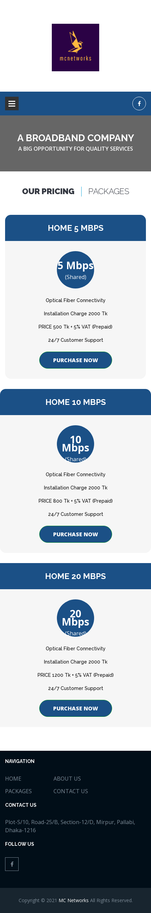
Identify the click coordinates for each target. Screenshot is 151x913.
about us (67, 778)
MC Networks (74, 900)
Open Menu (12, 103)
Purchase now (75, 360)
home (13, 778)
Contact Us (70, 791)
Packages (18, 791)
